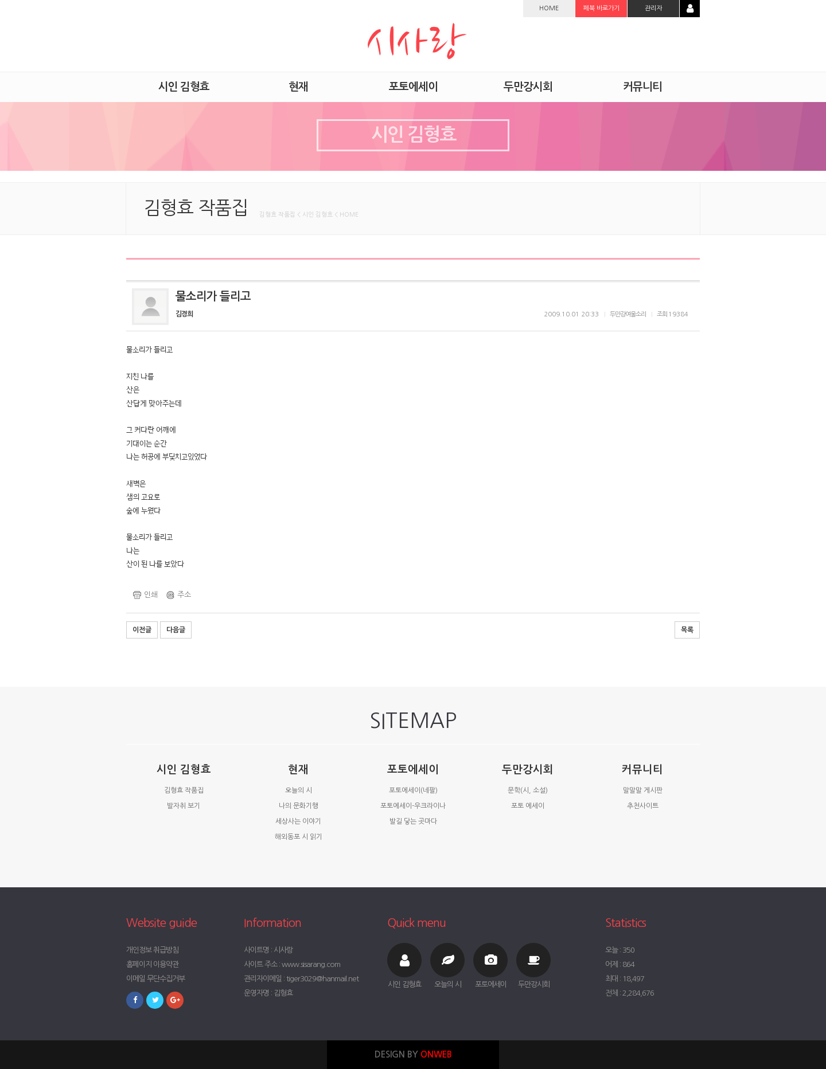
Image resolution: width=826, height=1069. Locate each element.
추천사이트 (643, 805)
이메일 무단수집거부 (155, 978)
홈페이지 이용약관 (152, 964)
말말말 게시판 (643, 790)
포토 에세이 (527, 805)
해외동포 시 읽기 (298, 836)
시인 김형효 (184, 769)
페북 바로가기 (601, 8)
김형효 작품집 (184, 790)
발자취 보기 (183, 805)
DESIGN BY (413, 1054)
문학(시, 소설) (528, 790)
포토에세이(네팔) (413, 790)
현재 (298, 769)
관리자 (653, 8)
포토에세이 (413, 769)
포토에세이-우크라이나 (413, 805)
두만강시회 (528, 769)
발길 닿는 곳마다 (413, 821)
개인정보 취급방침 (152, 950)
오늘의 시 (298, 790)
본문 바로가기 (0, 0)
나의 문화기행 (298, 805)
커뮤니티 (642, 769)
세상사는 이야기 (298, 821)
